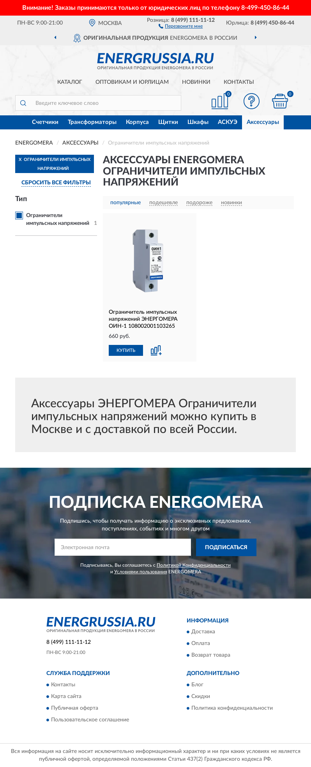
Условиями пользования (140, 571)
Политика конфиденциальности (232, 708)
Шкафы (198, 122)
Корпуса (137, 122)
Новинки (196, 82)
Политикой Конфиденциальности (194, 565)
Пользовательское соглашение (90, 720)
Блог (197, 684)
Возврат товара (210, 655)
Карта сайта (66, 696)
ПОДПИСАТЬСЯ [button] (226, 547)
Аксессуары (263, 122)
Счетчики (45, 122)
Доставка (203, 632)
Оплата (200, 644)
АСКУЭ (227, 122)
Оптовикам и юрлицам (132, 82)
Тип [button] (21, 199)
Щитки (168, 122)
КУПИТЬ (126, 350)
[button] (181, 25)
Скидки (200, 696)
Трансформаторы (92, 122)
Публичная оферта (74, 708)
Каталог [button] (69, 82)
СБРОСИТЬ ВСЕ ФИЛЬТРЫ (56, 183)
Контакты (239, 82)
